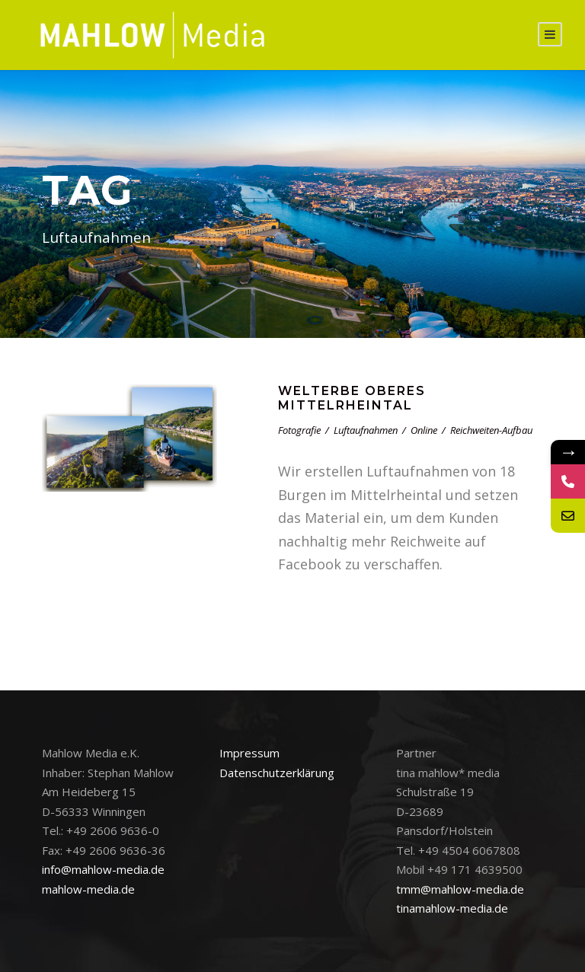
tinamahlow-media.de (452, 908)
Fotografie (299, 430)
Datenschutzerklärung (276, 772)
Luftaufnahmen (366, 430)
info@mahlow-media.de (103, 869)
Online (424, 430)
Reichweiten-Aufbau (491, 430)
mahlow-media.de (88, 889)
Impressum (249, 752)
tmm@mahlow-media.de (460, 889)
